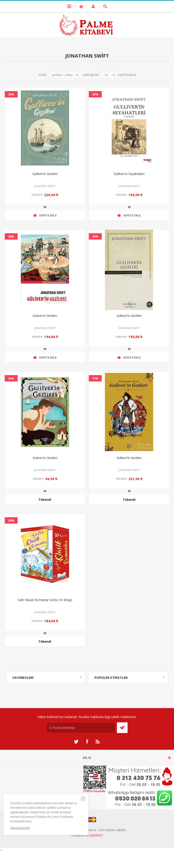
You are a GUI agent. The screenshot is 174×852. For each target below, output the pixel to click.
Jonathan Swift (45, 186)
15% (95, 378)
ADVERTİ (96, 835)
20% (11, 94)
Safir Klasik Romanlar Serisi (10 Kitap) (45, 600)
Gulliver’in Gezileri (45, 174)
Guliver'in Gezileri (45, 458)
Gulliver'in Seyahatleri (129, 174)
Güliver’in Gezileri (45, 315)
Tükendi (45, 500)
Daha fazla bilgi (20, 828)
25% (11, 378)
